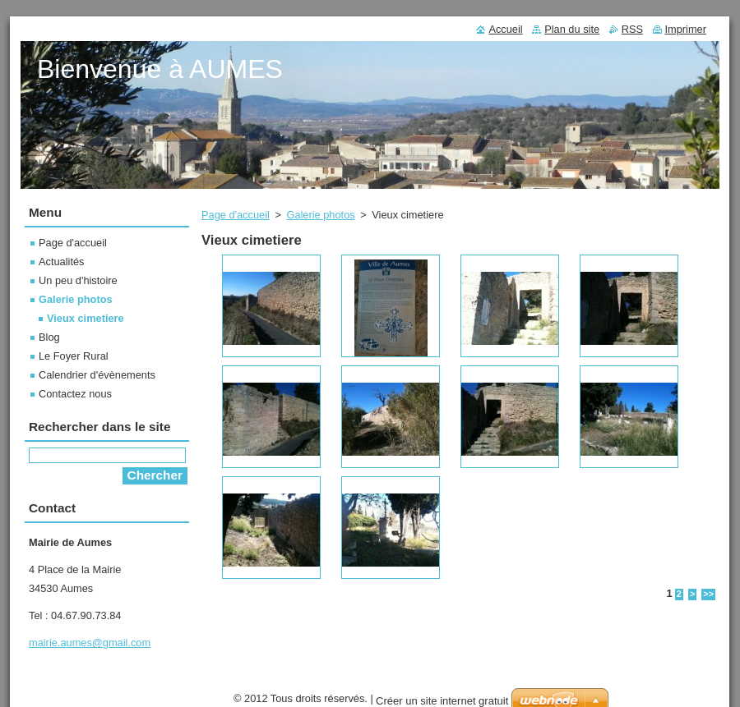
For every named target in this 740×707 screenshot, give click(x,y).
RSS (632, 29)
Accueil (505, 29)
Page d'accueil (235, 215)
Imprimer (685, 29)
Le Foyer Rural (74, 356)
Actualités (61, 261)
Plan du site (571, 29)
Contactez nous (75, 394)
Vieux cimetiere (85, 318)
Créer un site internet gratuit (442, 701)
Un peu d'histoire (78, 280)
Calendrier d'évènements (97, 375)
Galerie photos (320, 215)
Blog (49, 337)
